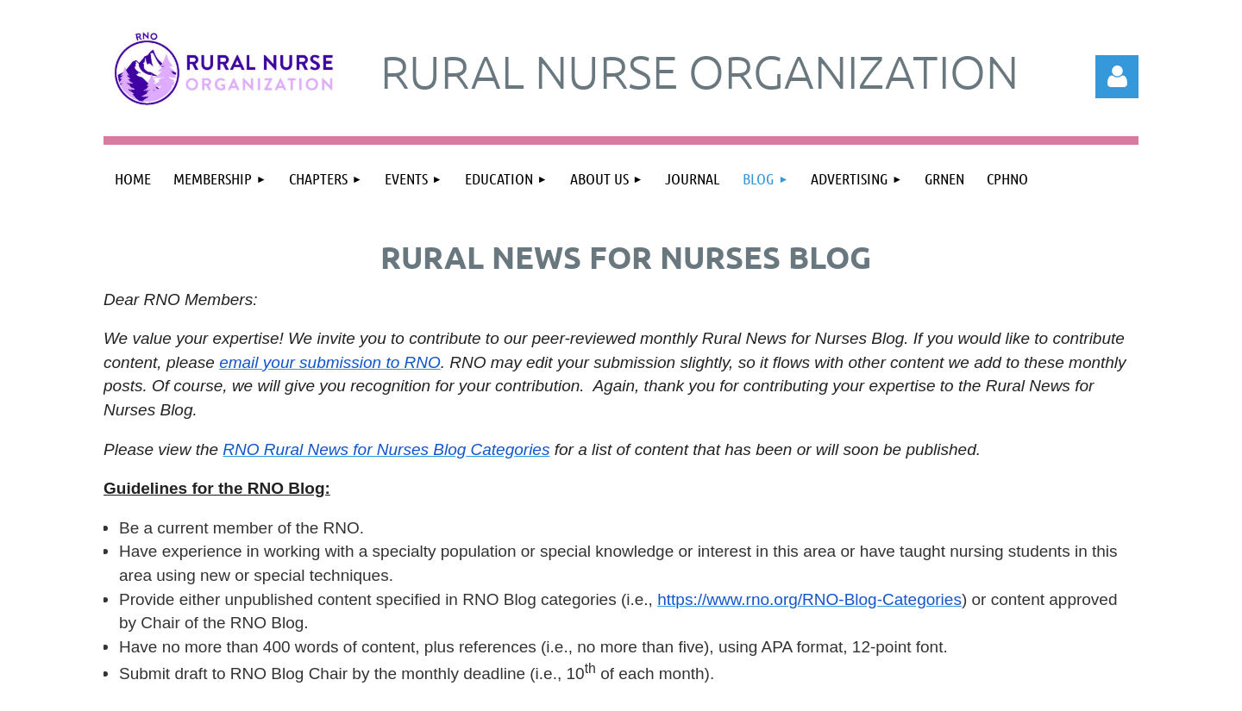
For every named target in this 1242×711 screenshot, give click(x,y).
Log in (1116, 76)
